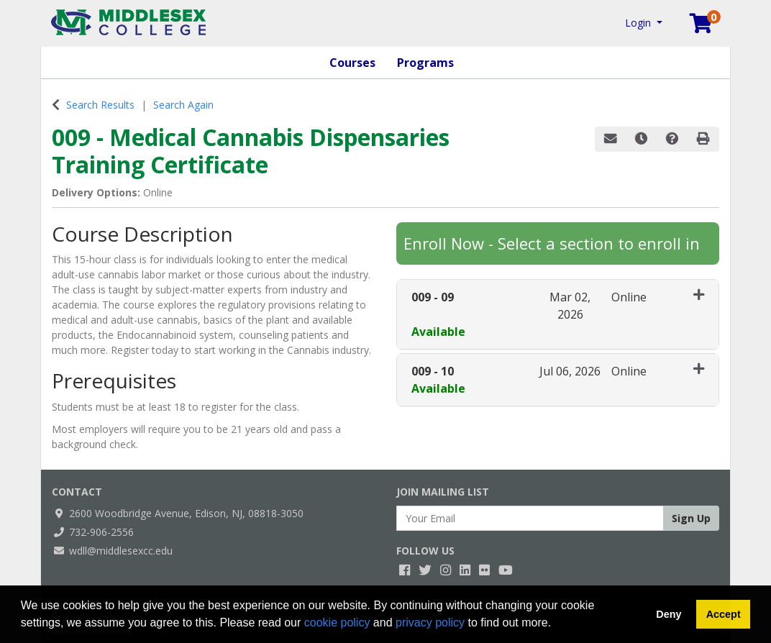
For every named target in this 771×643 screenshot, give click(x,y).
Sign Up (691, 518)
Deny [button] (668, 614)
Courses (352, 62)
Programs (425, 62)
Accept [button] (723, 614)
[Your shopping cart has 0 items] (702, 27)
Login (639, 22)
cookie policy (337, 622)
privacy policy (430, 622)
